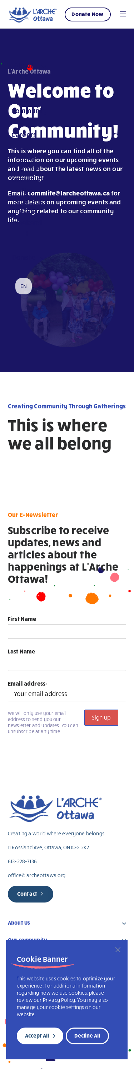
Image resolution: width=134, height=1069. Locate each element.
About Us (19, 924)
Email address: (67, 690)
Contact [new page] (27, 893)
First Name (22, 618)
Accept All (37, 1035)
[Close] (117, 949)
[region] (67, 999)
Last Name (21, 651)
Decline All (87, 1035)
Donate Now (87, 14)
